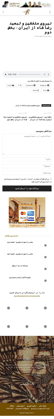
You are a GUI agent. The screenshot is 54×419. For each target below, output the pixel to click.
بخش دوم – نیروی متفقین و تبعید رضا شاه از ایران (40, 118)
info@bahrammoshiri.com (22, 375)
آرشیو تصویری (32, 406)
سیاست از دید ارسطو (20, 266)
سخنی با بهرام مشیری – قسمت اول (20, 254)
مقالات (12, 406)
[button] (50, 12)
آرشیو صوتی (20, 406)
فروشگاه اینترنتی (22, 408)
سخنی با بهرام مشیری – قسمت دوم (20, 242)
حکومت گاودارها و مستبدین (20, 277)
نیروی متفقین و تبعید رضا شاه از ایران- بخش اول (15, 118)
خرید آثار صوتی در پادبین (40, 408)
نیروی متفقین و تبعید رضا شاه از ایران (28, 105)
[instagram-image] (8, 307)
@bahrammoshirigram (27, 296)
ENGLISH (9, 408)
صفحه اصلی (42, 406)
